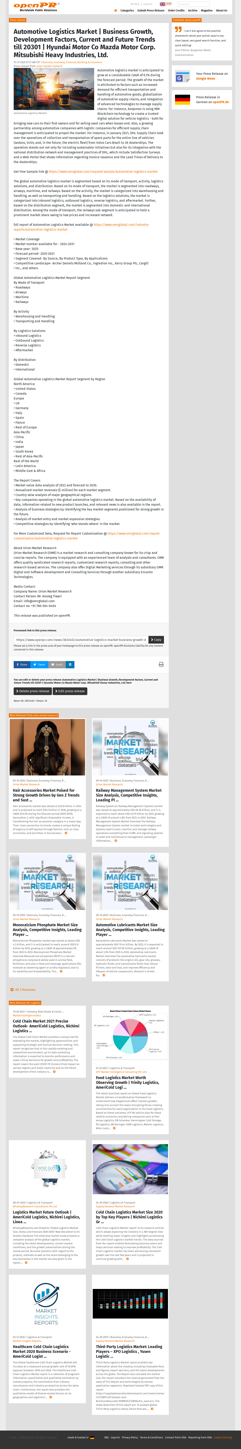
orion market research (49, 66)
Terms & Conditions (151, 1437)
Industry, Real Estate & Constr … (45, 1011)
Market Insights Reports (27, 1340)
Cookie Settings (223, 1437)
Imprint (147, 4)
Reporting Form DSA (200, 1437)
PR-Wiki (135, 4)
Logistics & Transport (122, 1068)
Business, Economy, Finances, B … (46, 780)
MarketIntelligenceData (27, 1015)
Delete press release (32, 691)
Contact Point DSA (175, 1437)
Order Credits (176, 10)
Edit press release (70, 691)
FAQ (106, 1437)
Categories (127, 10)
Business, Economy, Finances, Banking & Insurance (72, 62)
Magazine (207, 10)
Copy (156, 640)
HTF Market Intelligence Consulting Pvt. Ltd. (121, 1071)
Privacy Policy (130, 1437)
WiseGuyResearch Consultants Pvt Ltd (35, 1206)
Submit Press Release (151, 10)
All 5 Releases (22, 990)
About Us (221, 10)
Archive (193, 10)
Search (218, 4)
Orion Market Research (26, 784)
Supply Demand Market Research (115, 1206)
